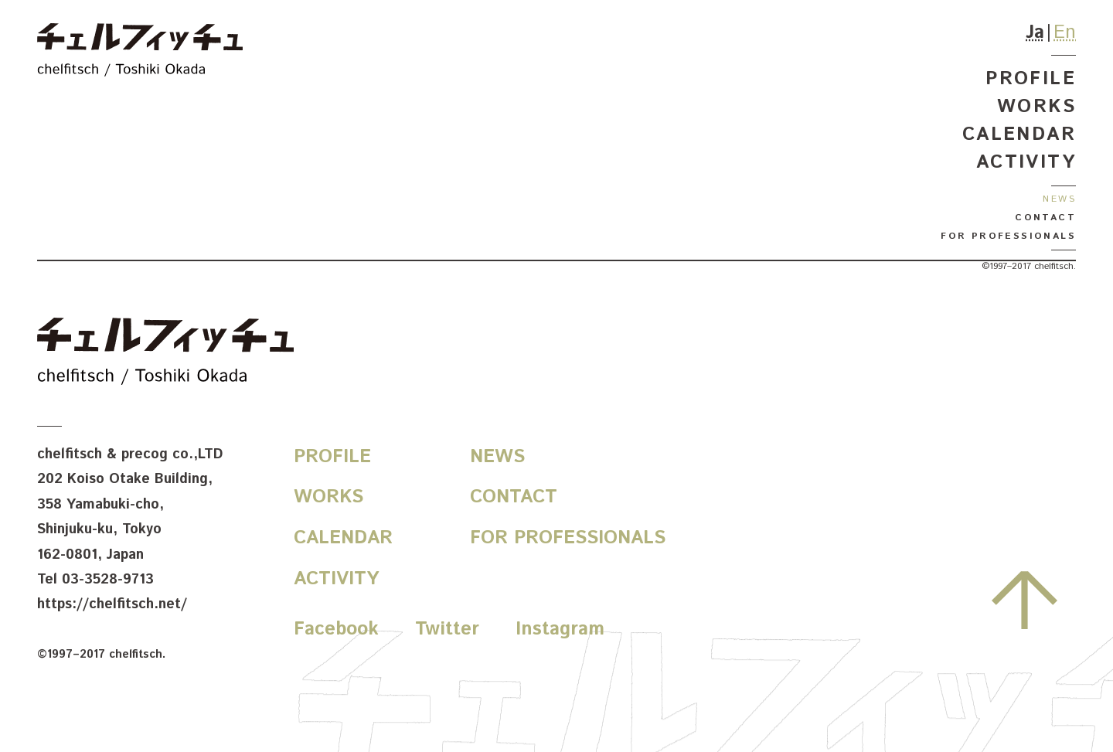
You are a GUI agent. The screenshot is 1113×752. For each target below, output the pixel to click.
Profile (1030, 79)
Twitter (447, 629)
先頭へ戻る (1024, 599)
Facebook (336, 629)
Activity (1026, 162)
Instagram (560, 629)
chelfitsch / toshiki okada (140, 52)
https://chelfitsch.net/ (112, 604)
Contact (1045, 217)
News (1059, 199)
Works (1036, 107)
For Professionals (1008, 236)
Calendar (1019, 134)
